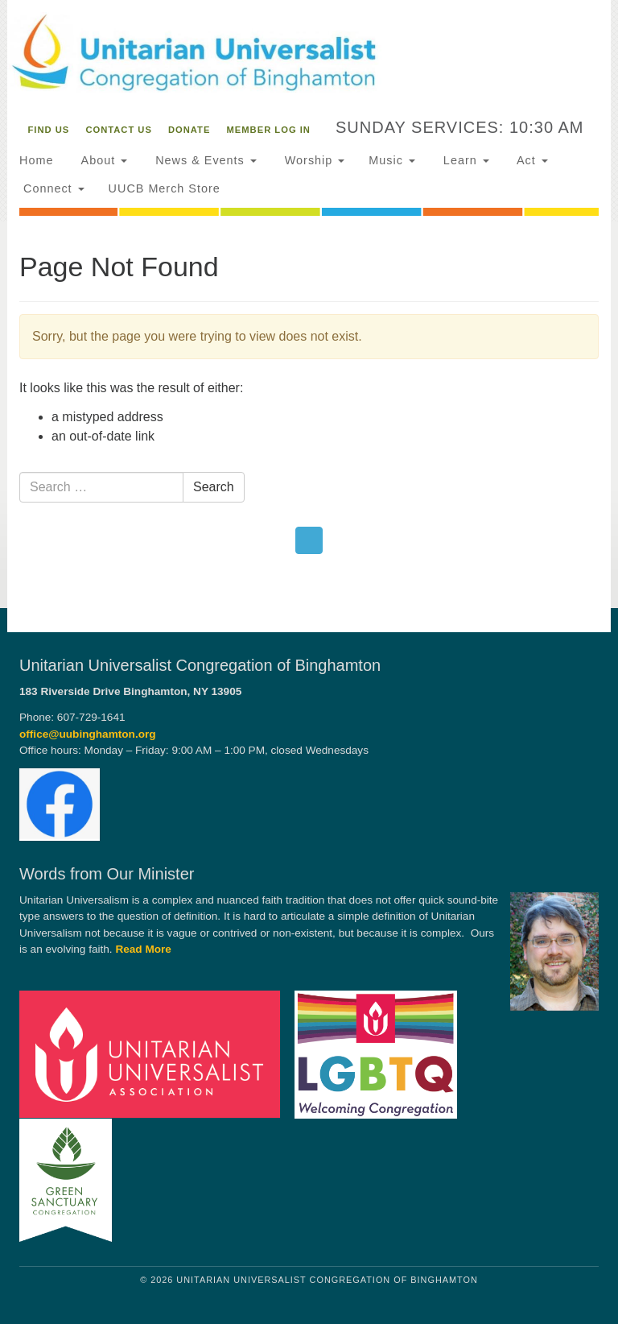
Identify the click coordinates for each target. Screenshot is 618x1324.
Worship (313, 160)
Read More (143, 949)
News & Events (204, 160)
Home (36, 160)
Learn (464, 160)
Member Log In (269, 129)
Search (213, 487)
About (102, 160)
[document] (309, 414)
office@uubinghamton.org (87, 734)
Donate (189, 129)
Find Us (49, 129)
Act (530, 160)
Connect (51, 188)
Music (392, 160)
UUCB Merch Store (164, 188)
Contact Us (118, 129)
